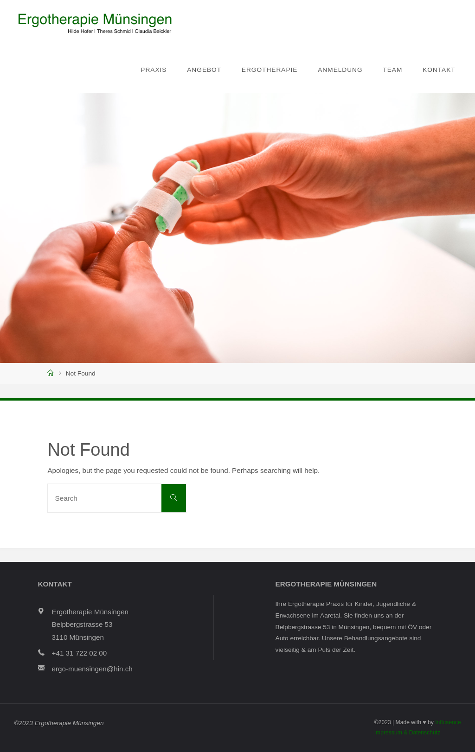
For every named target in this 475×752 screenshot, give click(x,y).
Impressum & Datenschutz (407, 732)
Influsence (448, 722)
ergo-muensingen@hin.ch (92, 669)
